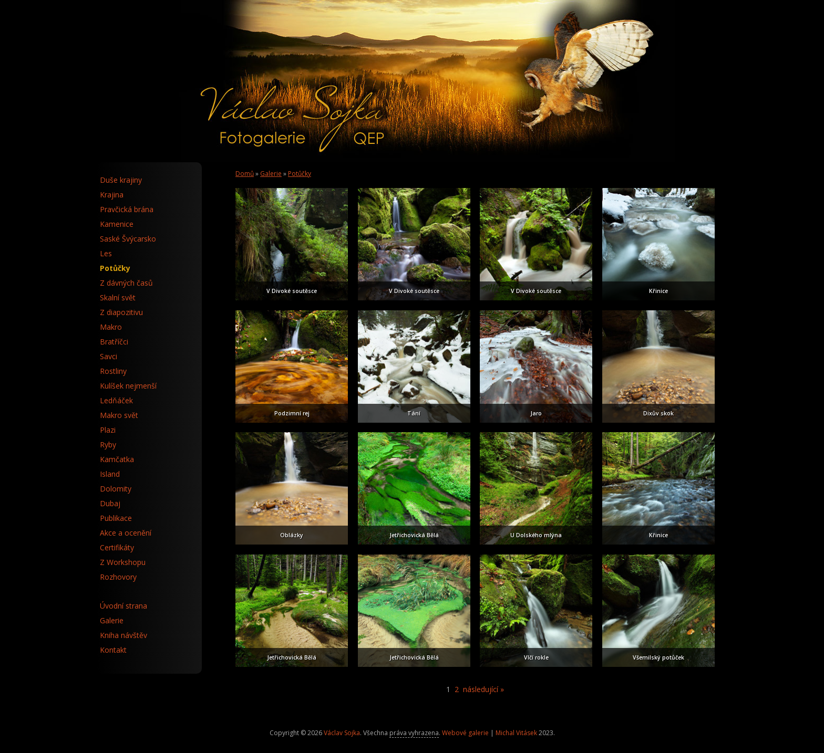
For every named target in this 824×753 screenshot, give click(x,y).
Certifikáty (117, 547)
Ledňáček (116, 400)
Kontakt (113, 650)
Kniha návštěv (123, 635)
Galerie (271, 173)
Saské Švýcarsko (128, 239)
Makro (111, 327)
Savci (108, 356)
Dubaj (110, 503)
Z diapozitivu (121, 312)
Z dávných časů (126, 283)
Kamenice (116, 224)
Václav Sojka (342, 732)
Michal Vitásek (516, 732)
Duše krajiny (121, 180)
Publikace (116, 518)
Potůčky (299, 173)
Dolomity (115, 489)
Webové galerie (465, 732)
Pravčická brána (126, 209)
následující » (483, 689)
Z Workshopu (123, 562)
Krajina (111, 195)
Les (106, 253)
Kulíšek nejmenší (128, 386)
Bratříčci (114, 342)
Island (110, 474)
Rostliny (113, 371)
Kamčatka (117, 459)
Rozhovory (118, 577)
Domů (244, 173)
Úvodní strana (123, 606)
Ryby (108, 444)
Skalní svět (118, 297)
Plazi (108, 430)
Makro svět (119, 415)
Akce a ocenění (125, 533)
